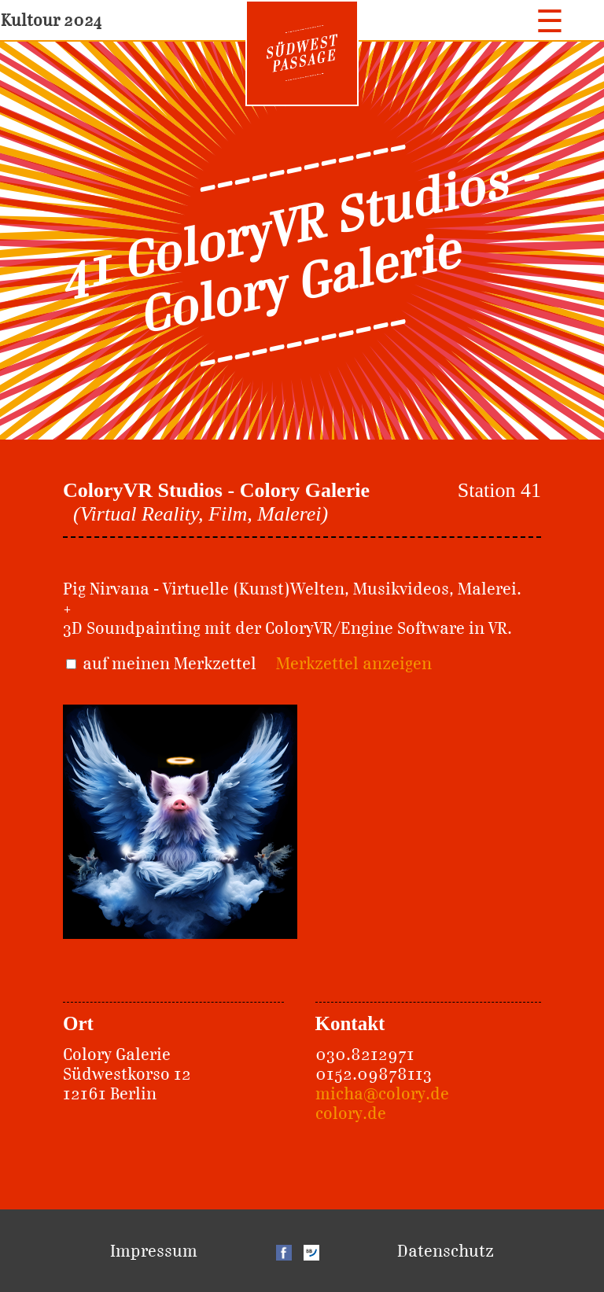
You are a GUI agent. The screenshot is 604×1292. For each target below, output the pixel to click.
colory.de (350, 1113)
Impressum (153, 1251)
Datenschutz (445, 1251)
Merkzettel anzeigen (354, 663)
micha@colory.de (382, 1093)
